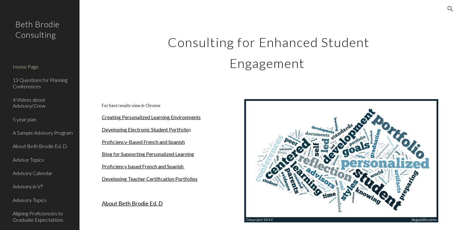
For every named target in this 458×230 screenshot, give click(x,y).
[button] (450, 9)
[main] (268, 50)
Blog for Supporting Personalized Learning (148, 154)
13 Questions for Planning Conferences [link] (40, 83)
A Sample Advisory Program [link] (43, 133)
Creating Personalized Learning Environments (151, 117)
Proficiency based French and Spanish (143, 166)
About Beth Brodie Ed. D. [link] (40, 146)
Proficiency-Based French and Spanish (143, 142)
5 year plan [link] (24, 119)
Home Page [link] (25, 67)
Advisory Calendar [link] (32, 173)
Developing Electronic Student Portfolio (145, 129)
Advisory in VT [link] (28, 186)
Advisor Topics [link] (28, 160)
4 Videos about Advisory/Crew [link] (29, 103)
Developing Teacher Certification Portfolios (150, 179)
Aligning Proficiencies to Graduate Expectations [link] (38, 216)
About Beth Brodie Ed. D (132, 203)
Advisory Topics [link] (29, 200)
